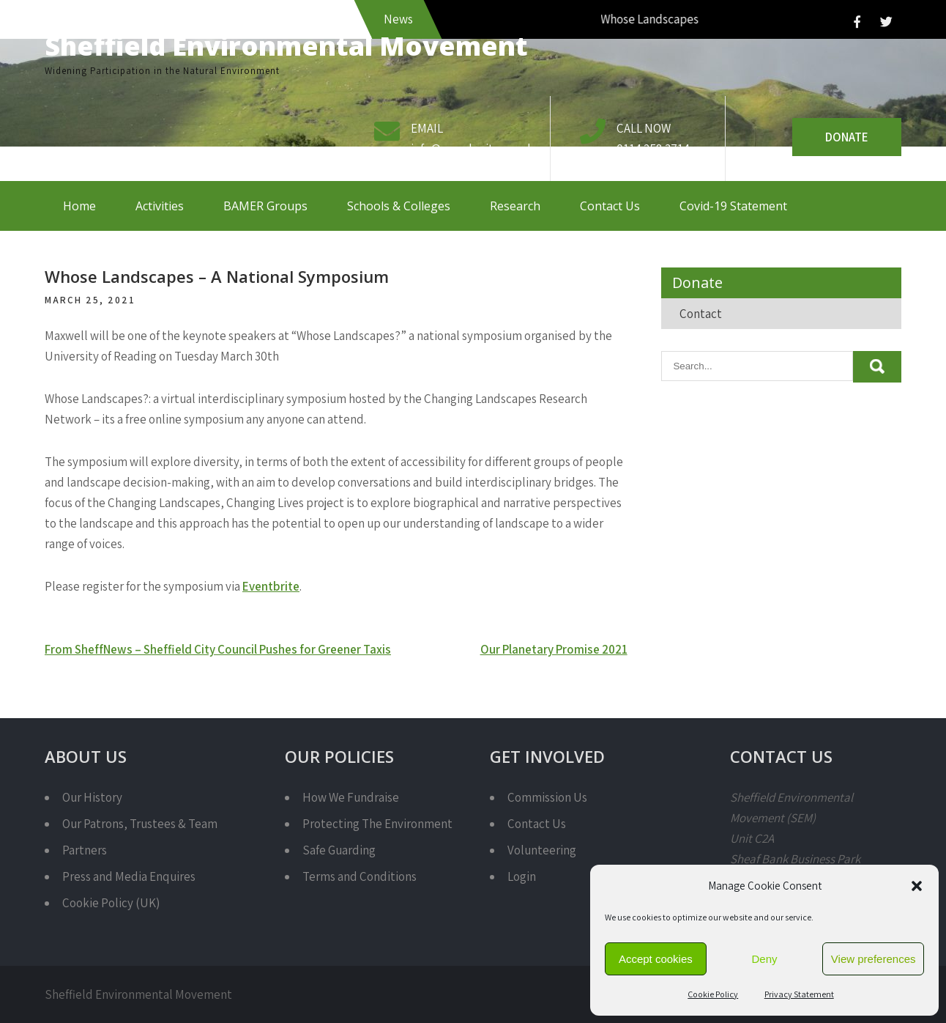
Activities (159, 206)
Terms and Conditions (359, 876)
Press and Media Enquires (128, 876)
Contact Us (610, 206)
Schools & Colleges (398, 206)
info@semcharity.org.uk (472, 149)
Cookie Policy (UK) (111, 903)
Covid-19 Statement (733, 206)
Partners (84, 850)
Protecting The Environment (377, 824)
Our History (92, 797)
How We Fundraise (350, 797)
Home (79, 206)
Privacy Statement (799, 994)
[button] (916, 886)
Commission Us (547, 797)
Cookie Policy (713, 994)
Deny (764, 959)
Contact (700, 314)
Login (521, 876)
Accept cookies (656, 959)
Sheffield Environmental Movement (286, 46)
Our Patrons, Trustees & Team (139, 824)
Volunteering (541, 850)
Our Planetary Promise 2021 (553, 649)
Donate (846, 137)
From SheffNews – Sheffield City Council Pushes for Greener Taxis (218, 649)
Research (515, 206)
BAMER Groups (265, 206)
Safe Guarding (339, 850)
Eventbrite (270, 586)
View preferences (873, 959)
